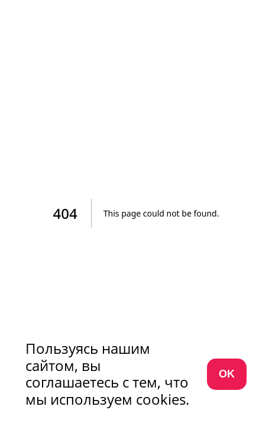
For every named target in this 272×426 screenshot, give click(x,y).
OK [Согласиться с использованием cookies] (227, 374)
